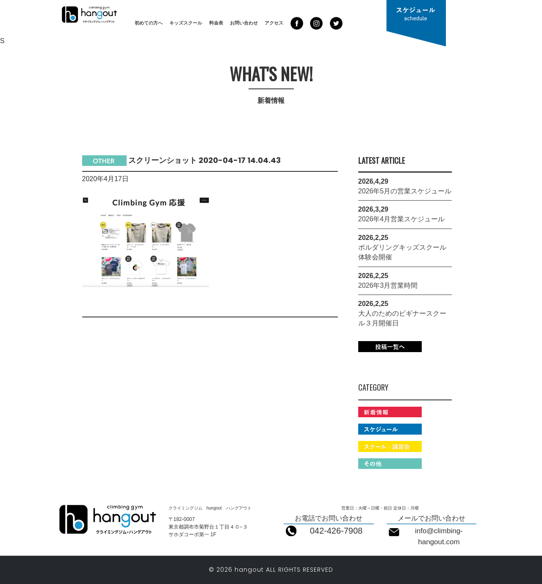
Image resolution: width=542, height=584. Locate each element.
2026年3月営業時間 (388, 285)
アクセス (274, 22)
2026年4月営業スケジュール (401, 219)
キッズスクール (185, 22)
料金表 (216, 22)
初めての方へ (149, 22)
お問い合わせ (244, 22)
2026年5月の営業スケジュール (405, 191)
